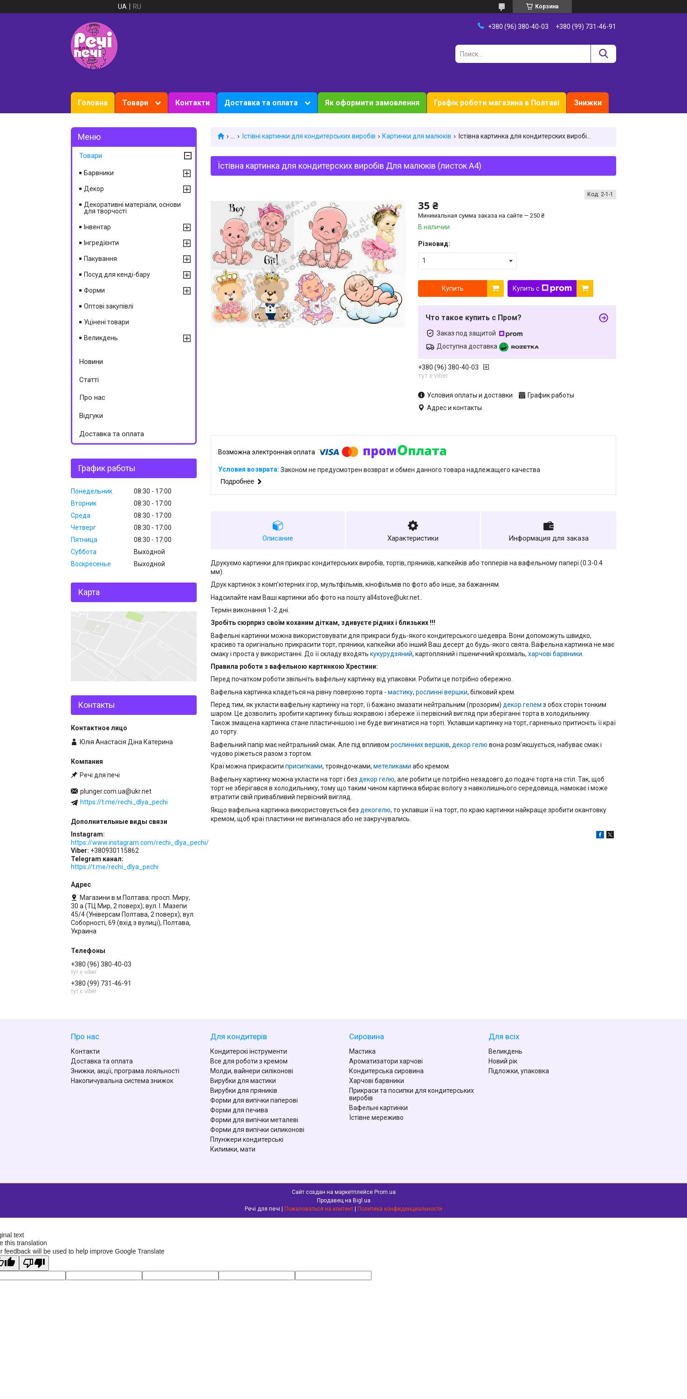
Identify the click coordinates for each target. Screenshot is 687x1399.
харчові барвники (555, 654)
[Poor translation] (34, 1263)
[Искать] (603, 54)
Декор (94, 188)
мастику (400, 692)
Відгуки (91, 415)
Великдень (101, 338)
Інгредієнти (101, 243)
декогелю (375, 810)
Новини (91, 361)
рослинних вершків (420, 744)
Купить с (542, 288)
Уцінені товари (106, 322)
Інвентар (97, 227)
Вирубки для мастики (243, 1080)
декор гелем (522, 704)
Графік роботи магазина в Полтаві (496, 102)
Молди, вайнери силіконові (251, 1071)
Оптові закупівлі (108, 306)
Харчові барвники (376, 1080)
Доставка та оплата (261, 102)
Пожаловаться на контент (318, 1209)
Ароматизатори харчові (386, 1061)
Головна (93, 102)
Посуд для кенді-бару (117, 274)
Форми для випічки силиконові (257, 1129)
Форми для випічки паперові (254, 1100)
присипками (304, 766)
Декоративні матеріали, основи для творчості (132, 208)
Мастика (362, 1051)
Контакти (192, 102)
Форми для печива (239, 1110)
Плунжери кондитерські (246, 1139)
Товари (135, 102)
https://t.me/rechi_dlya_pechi (124, 802)
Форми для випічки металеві (254, 1120)
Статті (89, 380)
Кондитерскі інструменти (248, 1051)
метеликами (392, 766)
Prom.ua (385, 1192)
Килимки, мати (232, 1149)
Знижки (588, 102)
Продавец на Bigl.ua (344, 1200)
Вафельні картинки (378, 1107)
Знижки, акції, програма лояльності (125, 1071)
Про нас (92, 397)
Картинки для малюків (416, 136)
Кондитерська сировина (386, 1071)
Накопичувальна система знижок (122, 1080)
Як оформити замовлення (372, 102)
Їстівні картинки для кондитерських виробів (309, 136)
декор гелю (470, 744)
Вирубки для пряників (243, 1090)
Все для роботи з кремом (249, 1061)
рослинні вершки (441, 692)
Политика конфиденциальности (399, 1209)
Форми (94, 290)
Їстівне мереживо (376, 1117)
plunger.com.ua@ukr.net (115, 791)
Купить (453, 288)
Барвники (99, 173)
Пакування (100, 258)
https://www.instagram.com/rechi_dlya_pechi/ (140, 842)
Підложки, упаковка (518, 1071)
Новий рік (502, 1061)
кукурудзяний (391, 654)
